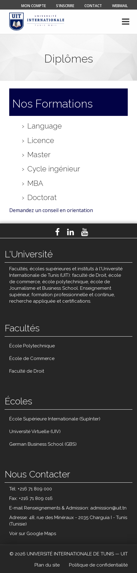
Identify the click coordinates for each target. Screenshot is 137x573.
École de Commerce (31, 358)
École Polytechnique (32, 346)
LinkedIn (70, 232)
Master (38, 155)
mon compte (33, 5)
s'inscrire (65, 5)
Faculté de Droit (26, 371)
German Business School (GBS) (43, 444)
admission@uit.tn (108, 508)
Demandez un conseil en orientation (51, 210)
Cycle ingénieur (53, 169)
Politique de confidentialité (98, 565)
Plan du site (47, 565)
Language (44, 126)
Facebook (57, 232)
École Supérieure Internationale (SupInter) (54, 419)
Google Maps (41, 533)
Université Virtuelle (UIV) (35, 431)
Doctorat (42, 198)
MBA (35, 183)
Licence (40, 141)
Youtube (84, 232)
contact (93, 5)
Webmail (120, 5)
